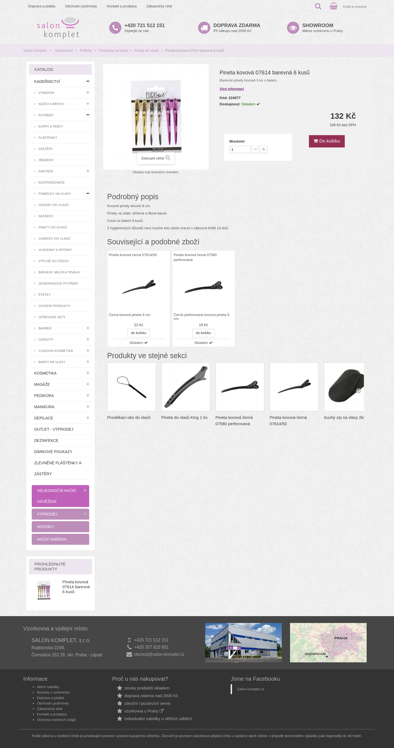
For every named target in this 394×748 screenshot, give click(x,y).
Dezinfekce (46, 440)
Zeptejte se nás (144, 28)
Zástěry (45, 148)
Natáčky (45, 216)
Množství (237, 141)
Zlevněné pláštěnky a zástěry (57, 468)
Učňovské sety (51, 317)
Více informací (232, 89)
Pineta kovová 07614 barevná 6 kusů (76, 586)
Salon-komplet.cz (250, 689)
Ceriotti (45, 339)
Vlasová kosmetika (55, 350)
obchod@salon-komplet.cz (159, 654)
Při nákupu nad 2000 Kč (236, 28)
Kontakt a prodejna (122, 6)
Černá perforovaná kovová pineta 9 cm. (201, 317)
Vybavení (45, 92)
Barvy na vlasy (51, 362)
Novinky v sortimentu (53, 692)
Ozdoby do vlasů (53, 205)
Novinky (45, 526)
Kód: (224, 98)
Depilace (43, 418)
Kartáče (45, 171)
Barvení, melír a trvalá (58, 272)
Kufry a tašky (50, 126)
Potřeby (86, 50)
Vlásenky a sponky (54, 249)
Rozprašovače (51, 182)
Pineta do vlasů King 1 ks (184, 417)
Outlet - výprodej (53, 429)
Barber (44, 328)
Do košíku (327, 141)
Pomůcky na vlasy (113, 50)
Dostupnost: (230, 104)
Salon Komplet (35, 50)
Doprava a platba (41, 6)
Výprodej (47, 514)
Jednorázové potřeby (58, 283)
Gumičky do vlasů (53, 238)
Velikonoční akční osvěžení (56, 496)
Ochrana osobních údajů (56, 720)
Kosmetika (45, 373)
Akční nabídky (48, 687)
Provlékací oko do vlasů (128, 417)
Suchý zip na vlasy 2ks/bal (348, 417)
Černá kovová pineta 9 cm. (130, 315)
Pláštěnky (47, 137)
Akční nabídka (51, 539)
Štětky (44, 294)
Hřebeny (45, 160)
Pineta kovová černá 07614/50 (133, 255)
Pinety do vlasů (146, 50)
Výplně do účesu (53, 261)
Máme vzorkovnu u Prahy (322, 28)
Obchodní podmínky (81, 6)
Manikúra (44, 407)
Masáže (42, 384)
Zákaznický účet (159, 6)
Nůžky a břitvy (50, 104)
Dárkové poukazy (53, 452)
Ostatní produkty (53, 306)
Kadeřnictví (64, 50)
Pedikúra (44, 395)
